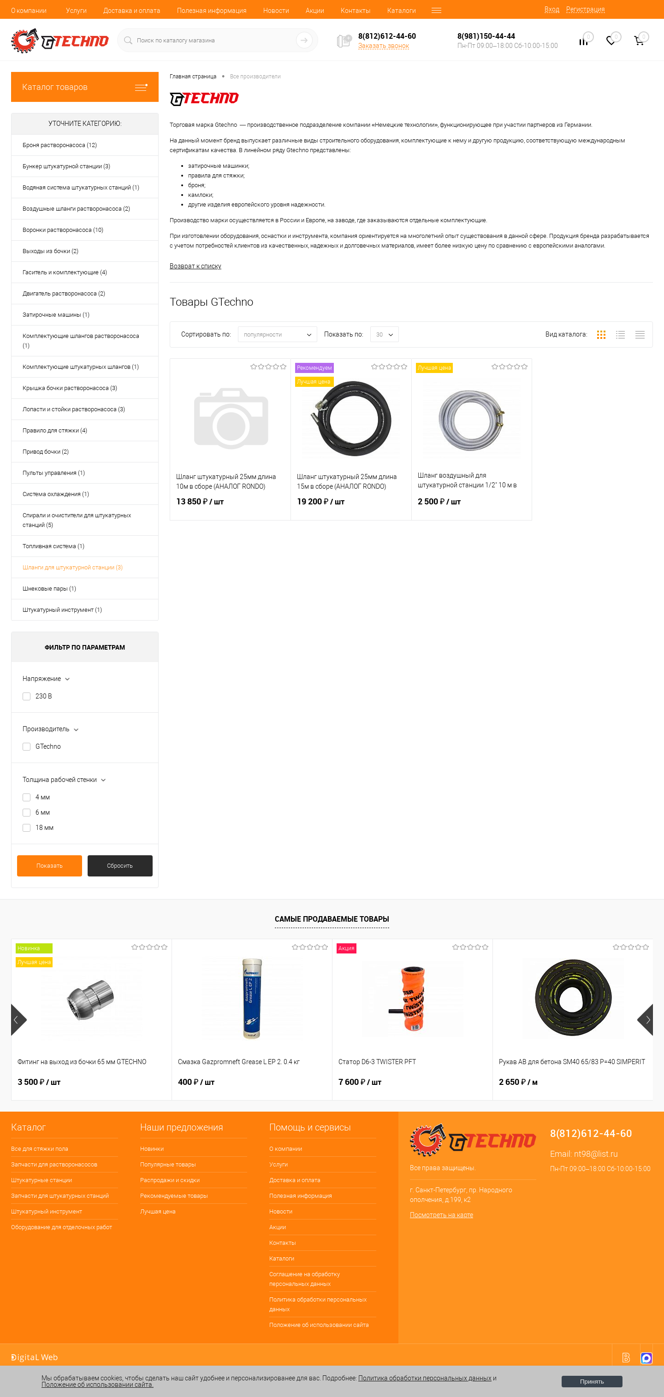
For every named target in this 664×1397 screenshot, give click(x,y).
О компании (29, 10)
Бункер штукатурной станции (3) (66, 166)
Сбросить (120, 865)
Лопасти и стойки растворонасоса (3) (74, 409)
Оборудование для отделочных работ (61, 1227)
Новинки (152, 1148)
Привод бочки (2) (46, 451)
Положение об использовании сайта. (98, 1384)
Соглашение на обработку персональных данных (304, 1279)
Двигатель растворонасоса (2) (64, 293)
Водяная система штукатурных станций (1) (81, 187)
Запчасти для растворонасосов (54, 1164)
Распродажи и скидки (170, 1180)
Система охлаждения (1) (56, 494)
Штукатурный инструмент (46, 1211)
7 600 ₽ (359, 1082)
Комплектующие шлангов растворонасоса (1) (81, 340)
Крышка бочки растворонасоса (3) (70, 388)
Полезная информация (212, 10)
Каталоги (401, 10)
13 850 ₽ (230, 507)
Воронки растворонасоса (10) (63, 229)
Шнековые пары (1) (49, 588)
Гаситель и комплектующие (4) (65, 272)
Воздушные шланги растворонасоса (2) (76, 208)
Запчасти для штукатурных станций (60, 1195)
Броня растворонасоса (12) (60, 145)
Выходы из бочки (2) (50, 251)
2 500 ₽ (472, 507)
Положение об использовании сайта (319, 1324)
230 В (44, 696)
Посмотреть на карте (441, 1215)
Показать (49, 865)
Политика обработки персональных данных (318, 1304)
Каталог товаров (85, 87)
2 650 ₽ (518, 1082)
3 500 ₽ (39, 1082)
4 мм (43, 797)
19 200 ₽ (351, 507)
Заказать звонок (383, 45)
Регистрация (585, 9)
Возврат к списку (195, 266)
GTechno (48, 746)
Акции (315, 10)
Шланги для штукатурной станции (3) (73, 567)
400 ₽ (196, 1082)
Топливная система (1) (53, 546)
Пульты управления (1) (54, 472)
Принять (592, 1381)
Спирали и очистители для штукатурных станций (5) (77, 520)
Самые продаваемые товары (332, 919)
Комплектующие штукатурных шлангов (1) (81, 366)
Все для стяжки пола (39, 1148)
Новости (276, 10)
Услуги (76, 10)
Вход (552, 9)
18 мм (44, 827)
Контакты (356, 10)
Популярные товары (168, 1164)
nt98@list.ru (596, 1154)
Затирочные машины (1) (56, 314)
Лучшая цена (158, 1211)
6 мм (43, 812)
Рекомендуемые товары (174, 1195)
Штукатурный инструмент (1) (62, 609)
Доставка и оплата (131, 10)
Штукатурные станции (41, 1180)
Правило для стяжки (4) (55, 430)
